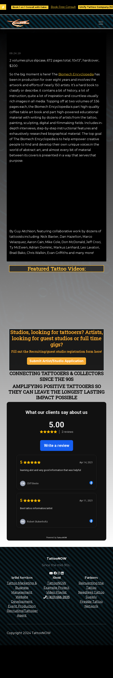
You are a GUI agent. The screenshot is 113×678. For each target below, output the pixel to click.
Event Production (22, 606)
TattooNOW (56, 583)
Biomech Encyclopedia (76, 74)
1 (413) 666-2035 (56, 597)
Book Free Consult (65, 7)
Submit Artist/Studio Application (56, 361)
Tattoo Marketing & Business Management (22, 587)
